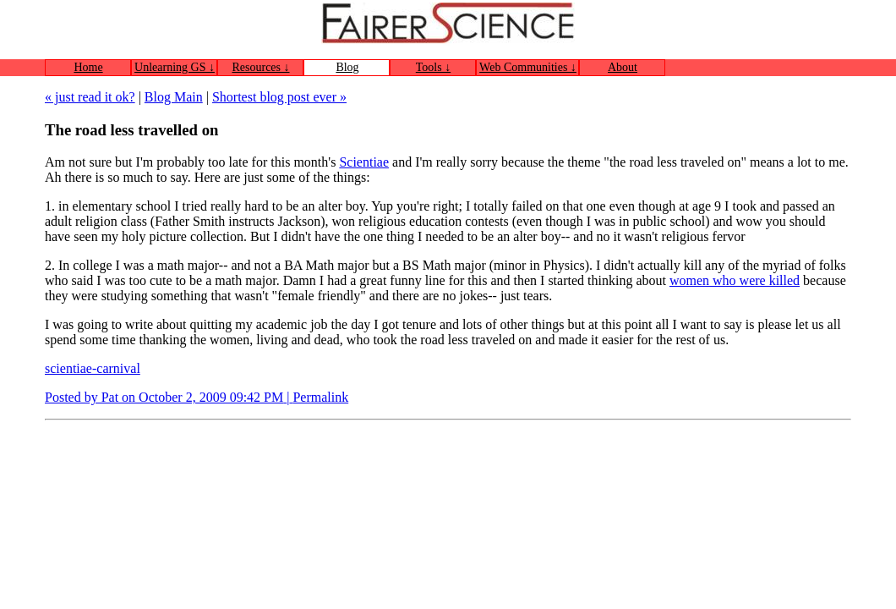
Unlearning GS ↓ (174, 67)
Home (88, 67)
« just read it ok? (90, 97)
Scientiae (364, 162)
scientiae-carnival (92, 368)
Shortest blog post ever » (279, 97)
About (622, 67)
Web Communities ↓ (527, 67)
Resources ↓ (260, 67)
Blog (347, 67)
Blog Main (174, 97)
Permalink (320, 397)
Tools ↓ (433, 67)
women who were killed (734, 280)
